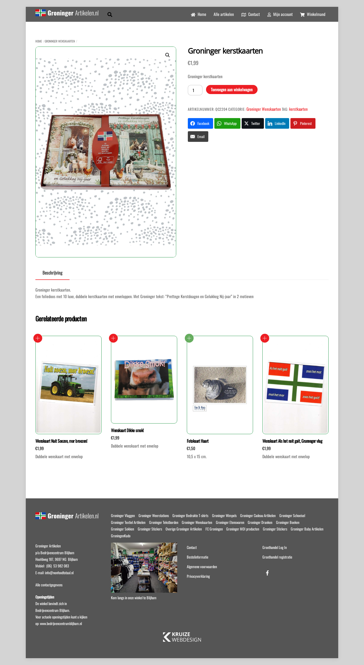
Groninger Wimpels (224, 515)
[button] (167, 55)
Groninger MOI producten (242, 528)
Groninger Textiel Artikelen (128, 522)
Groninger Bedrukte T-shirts (190, 515)
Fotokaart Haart (198, 441)
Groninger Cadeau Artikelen (258, 515)
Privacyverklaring (198, 576)
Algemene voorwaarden (202, 566)
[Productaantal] (195, 90)
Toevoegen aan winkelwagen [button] (37, 338)
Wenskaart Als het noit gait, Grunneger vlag (292, 441)
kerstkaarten (298, 109)
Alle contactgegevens (48, 584)
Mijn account (280, 14)
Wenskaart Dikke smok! (127, 430)
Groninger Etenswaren (230, 522)
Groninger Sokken (122, 528)
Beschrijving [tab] (52, 272)
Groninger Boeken (287, 522)
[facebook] (267, 571)
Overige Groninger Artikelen (184, 528)
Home (198, 14)
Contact (250, 14)
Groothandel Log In (274, 547)
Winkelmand (312, 14)
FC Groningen (214, 528)
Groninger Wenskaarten (60, 41)
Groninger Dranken (260, 522)
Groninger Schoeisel (292, 515)
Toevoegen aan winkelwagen (232, 89)
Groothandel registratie (277, 557)
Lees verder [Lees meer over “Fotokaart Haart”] (189, 338)
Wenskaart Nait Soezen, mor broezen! (61, 441)
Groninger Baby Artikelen (307, 528)
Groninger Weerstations (154, 515)
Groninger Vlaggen (123, 515)
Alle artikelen (224, 14)
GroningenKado (120, 535)
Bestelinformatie (197, 557)
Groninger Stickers (150, 528)
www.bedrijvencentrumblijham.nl (61, 623)
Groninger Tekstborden (163, 522)
